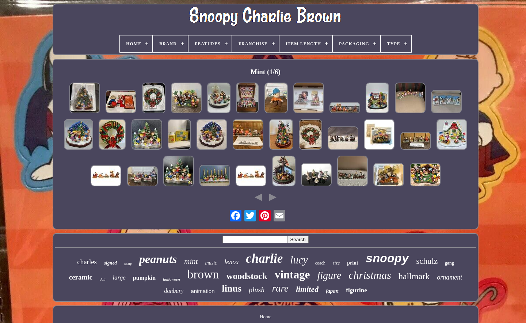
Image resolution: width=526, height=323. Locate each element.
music (211, 263)
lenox (231, 262)
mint (191, 261)
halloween (171, 279)
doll (103, 279)
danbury (173, 291)
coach (320, 263)
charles (87, 262)
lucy (299, 260)
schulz (427, 261)
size (336, 263)
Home (265, 316)
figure (329, 275)
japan (332, 291)
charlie (264, 258)
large (119, 277)
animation (202, 291)
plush (256, 290)
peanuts (158, 259)
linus (232, 288)
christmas (369, 275)
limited (307, 289)
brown (203, 274)
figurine (356, 290)
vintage (292, 274)
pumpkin (144, 278)
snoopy (387, 259)
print (352, 263)
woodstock (246, 276)
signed (110, 263)
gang (449, 263)
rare (280, 288)
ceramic (80, 277)
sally (128, 264)
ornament (449, 277)
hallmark (414, 276)
